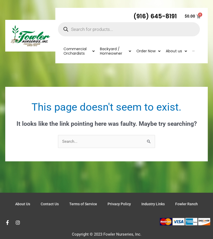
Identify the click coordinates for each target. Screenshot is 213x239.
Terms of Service (83, 204)
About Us (22, 204)
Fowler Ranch (186, 204)
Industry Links (153, 204)
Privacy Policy (119, 204)
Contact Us (50, 204)
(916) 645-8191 (155, 16)
